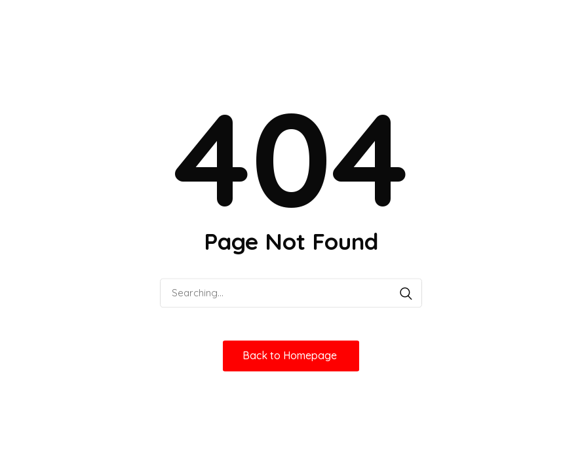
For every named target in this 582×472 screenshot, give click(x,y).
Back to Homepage (291, 355)
